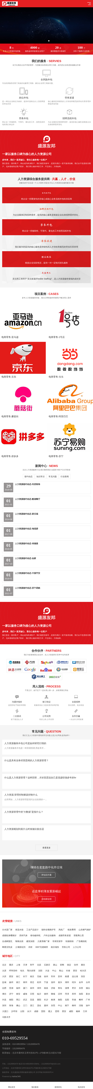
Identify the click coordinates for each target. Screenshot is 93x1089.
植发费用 (72, 929)
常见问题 (53, 476)
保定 (69, 965)
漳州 (39, 988)
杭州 (39, 982)
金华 (81, 982)
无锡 (39, 976)
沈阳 (40, 970)
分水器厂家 (7, 929)
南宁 (67, 1005)
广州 (88, 999)
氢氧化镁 (19, 941)
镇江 (18, 982)
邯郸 (62, 965)
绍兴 (74, 982)
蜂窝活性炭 (7, 947)
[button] (44, 40)
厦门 (25, 988)
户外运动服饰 (49, 935)
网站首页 (11, 1085)
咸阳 (71, 1011)
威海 (25, 994)
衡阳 (60, 999)
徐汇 (18, 976)
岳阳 (67, 999)
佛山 (18, 1005)
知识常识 (40, 476)
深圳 (4, 1005)
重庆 (11, 965)
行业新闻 (65, 476)
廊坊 (83, 965)
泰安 (18, 994)
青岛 (60, 988)
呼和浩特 (13, 970)
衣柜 (30, 947)
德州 (46, 994)
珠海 (11, 1005)
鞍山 (61, 970)
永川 (29, 1011)
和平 (32, 965)
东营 (81, 988)
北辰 (39, 965)
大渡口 (5, 1011)
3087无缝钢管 (41, 947)
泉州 (32, 988)
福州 (18, 988)
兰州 (85, 1011)
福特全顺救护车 (48, 929)
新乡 (88, 994)
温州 (53, 982)
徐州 (46, 976)
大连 (47, 970)
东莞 (53, 1005)
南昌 (46, 988)
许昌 (4, 999)
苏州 (60, 976)
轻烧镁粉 (70, 941)
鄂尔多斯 (31, 970)
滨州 (60, 994)
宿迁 (32, 982)
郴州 (81, 999)
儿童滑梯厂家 (43, 941)
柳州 (74, 1005)
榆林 (78, 1011)
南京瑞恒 (55, 947)
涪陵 (81, 1005)
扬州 (11, 982)
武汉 (25, 999)
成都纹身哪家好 (9, 935)
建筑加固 (30, 941)
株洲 (53, 999)
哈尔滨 (83, 970)
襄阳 (39, 999)
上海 (18, 965)
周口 (18, 999)
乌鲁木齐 (6, 1017)
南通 (67, 976)
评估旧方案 (23, 875)
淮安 (83, 976)
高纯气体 (23, 935)
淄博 (67, 988)
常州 (53, 976)
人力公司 (77, 947)
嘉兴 (60, 982)
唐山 (55, 965)
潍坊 (4, 994)
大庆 (4, 976)
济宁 (11, 994)
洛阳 (81, 994)
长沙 (46, 999)
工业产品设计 (32, 929)
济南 (53, 988)
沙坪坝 (14, 1011)
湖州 (67, 982)
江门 (25, 1005)
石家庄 (47, 965)
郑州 (74, 994)
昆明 (57, 1011)
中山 (54, 970)
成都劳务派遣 (65, 935)
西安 (75, 970)
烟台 (88, 988)
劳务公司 (66, 947)
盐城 (4, 982)
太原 (4, 970)
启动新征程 (70, 899)
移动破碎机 (35, 935)
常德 (74, 999)
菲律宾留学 (57, 941)
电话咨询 (81, 1085)
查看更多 (46, 848)
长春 (68, 970)
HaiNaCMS (16, 1076)
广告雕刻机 (82, 941)
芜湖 (11, 988)
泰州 (25, 982)
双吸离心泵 (79, 935)
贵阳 (43, 1011)
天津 (25, 965)
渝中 (88, 1005)
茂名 (39, 1005)
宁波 (46, 982)
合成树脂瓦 (7, 941)
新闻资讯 (58, 1085)
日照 (32, 994)
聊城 (53, 994)
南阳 (11, 999)
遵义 (50, 1011)
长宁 (25, 976)
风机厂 (62, 929)
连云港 (75, 976)
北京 (4, 965)
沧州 (76, 965)
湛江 (32, 1005)
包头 (22, 970)
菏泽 (67, 994)
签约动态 (28, 476)
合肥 (4, 988)
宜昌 (32, 999)
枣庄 (74, 988)
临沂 (39, 994)
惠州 (46, 1005)
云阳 (22, 1011)
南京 (32, 976)
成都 (36, 1011)
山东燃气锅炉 (85, 929)
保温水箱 (19, 929)
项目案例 (34, 1085)
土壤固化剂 (20, 947)
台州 (88, 982)
